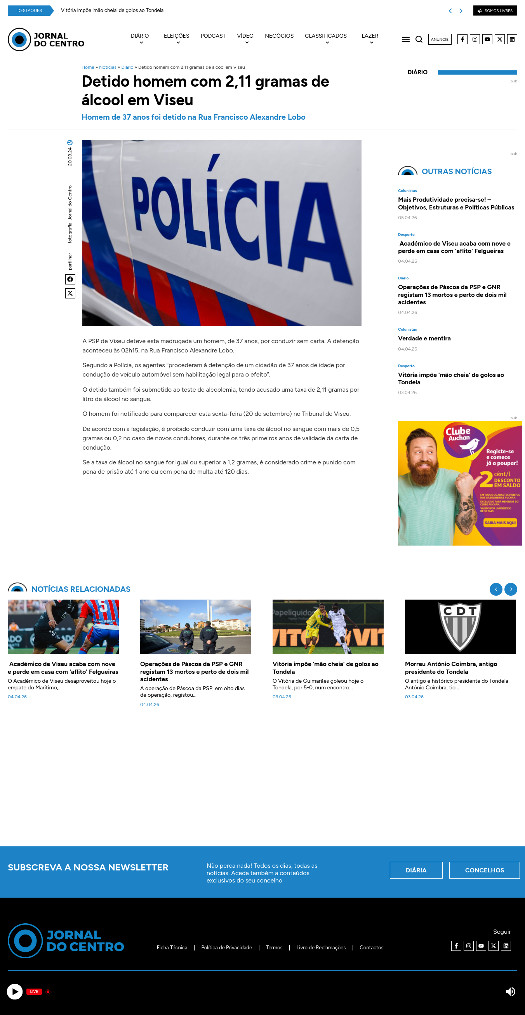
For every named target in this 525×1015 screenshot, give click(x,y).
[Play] (14, 992)
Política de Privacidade (226, 947)
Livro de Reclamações (321, 947)
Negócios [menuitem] (279, 36)
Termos (274, 947)
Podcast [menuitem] (213, 36)
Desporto (406, 234)
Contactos (371, 947)
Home (88, 67)
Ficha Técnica (172, 947)
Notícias (107, 67)
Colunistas (407, 190)
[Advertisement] (262, 781)
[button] (70, 279)
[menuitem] (143, 39)
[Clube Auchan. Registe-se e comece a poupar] (460, 543)
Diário (127, 67)
